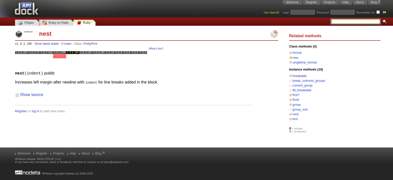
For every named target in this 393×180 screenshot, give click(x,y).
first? (296, 95)
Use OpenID (271, 12)
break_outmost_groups (308, 80)
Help (345, 2)
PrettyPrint (90, 44)
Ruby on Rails (55, 23)
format (297, 52)
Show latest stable (46, 44)
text (295, 119)
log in (35, 111)
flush (295, 100)
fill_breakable (301, 90)
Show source (31, 94)
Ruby (83, 23)
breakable (299, 76)
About (359, 2)
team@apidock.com (116, 162)
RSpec (26, 23)
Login (285, 12)
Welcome (292, 2)
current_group (302, 85)
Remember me (365, 12)
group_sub (300, 109)
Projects (329, 2)
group (296, 104)
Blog (374, 2)
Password (323, 12)
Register (311, 2)
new (295, 58)
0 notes (66, 44)
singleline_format (304, 62)
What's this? (156, 48)
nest (295, 114)
